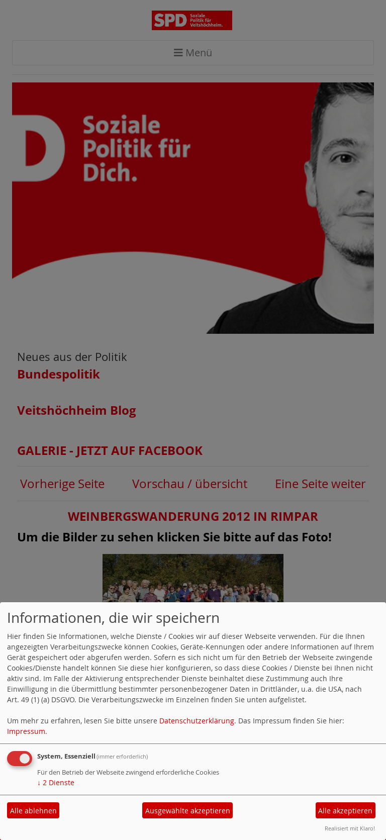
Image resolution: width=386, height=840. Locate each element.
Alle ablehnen (33, 810)
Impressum (26, 731)
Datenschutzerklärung (196, 720)
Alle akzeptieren (345, 810)
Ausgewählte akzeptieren (187, 810)
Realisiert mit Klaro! (350, 828)
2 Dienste (55, 782)
